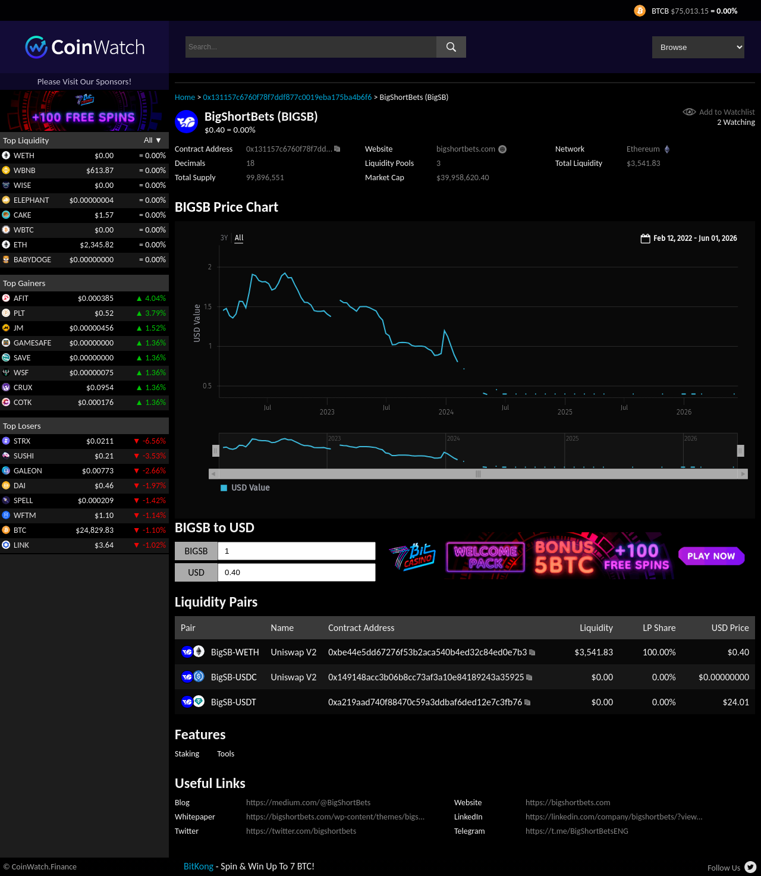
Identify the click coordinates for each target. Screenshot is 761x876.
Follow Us (723, 868)
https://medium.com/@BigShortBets (308, 802)
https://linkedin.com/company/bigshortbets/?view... (614, 817)
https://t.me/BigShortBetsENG (577, 831)
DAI (20, 486)
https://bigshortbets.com (568, 802)
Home (185, 97)
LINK (21, 545)
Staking (187, 754)
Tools (225, 754)
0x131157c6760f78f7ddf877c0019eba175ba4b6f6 (287, 97)
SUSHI (24, 456)
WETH (24, 155)
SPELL (23, 500)
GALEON (28, 471)
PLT (19, 313)
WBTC (24, 230)
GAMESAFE (32, 343)
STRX (22, 441)
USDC (246, 677)
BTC (20, 530)
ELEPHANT (31, 200)
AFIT (21, 298)
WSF (21, 373)
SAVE (22, 358)
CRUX (23, 387)
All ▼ (153, 140)
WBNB (25, 170)
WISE (22, 185)
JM (18, 328)
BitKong (198, 866)
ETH (20, 245)
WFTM (25, 515)
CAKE (23, 215)
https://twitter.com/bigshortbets (301, 831)
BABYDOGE (32, 260)
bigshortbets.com (465, 149)
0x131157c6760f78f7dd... (289, 149)
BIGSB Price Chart (226, 206)
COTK (23, 402)
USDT (245, 702)
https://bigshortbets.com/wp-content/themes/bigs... (335, 817)
